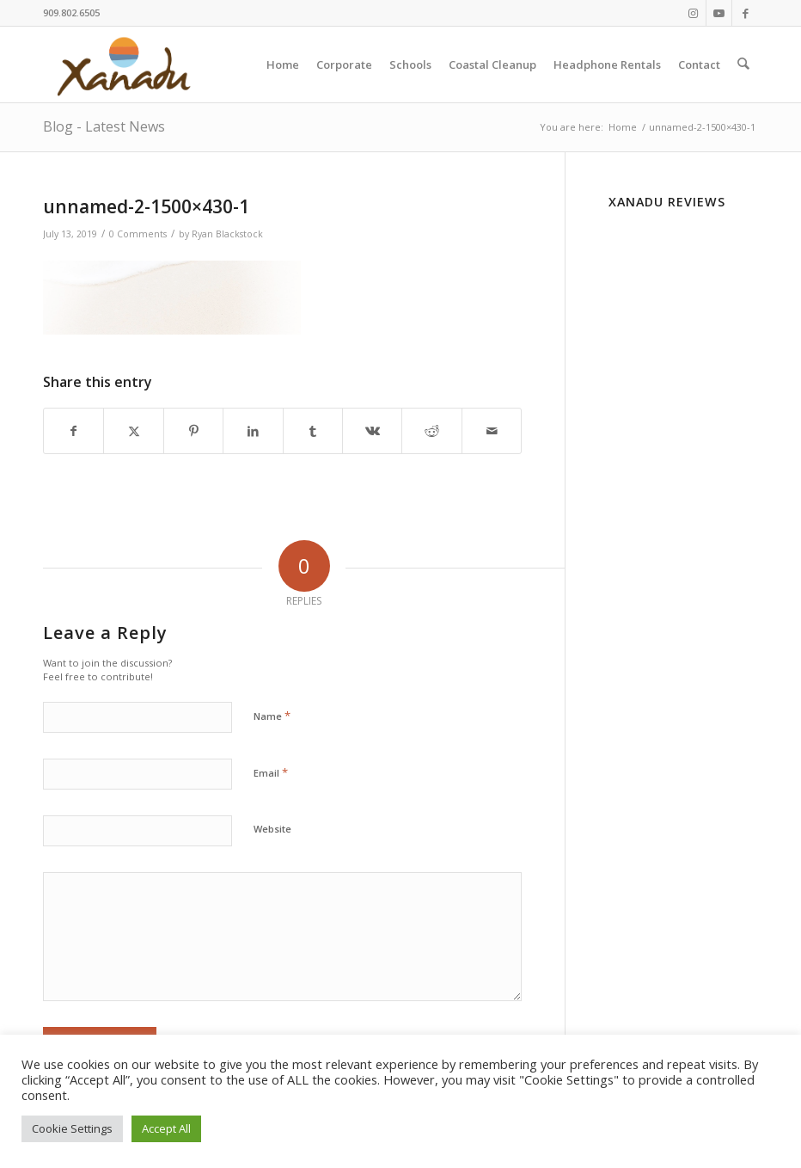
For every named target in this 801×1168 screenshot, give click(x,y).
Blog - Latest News (104, 126)
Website (272, 828)
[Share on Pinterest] (193, 431)
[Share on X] (133, 431)
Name (272, 715)
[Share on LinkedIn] (252, 431)
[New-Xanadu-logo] (127, 64)
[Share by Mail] (492, 431)
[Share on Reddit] (431, 431)
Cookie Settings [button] (72, 1128)
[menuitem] (284, 64)
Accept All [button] (166, 1128)
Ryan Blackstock (227, 234)
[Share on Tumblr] (313, 431)
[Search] (744, 64)
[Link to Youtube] (718, 13)
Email (271, 772)
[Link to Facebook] (745, 13)
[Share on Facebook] (73, 431)
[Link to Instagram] (693, 13)
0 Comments (138, 234)
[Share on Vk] (372, 431)
